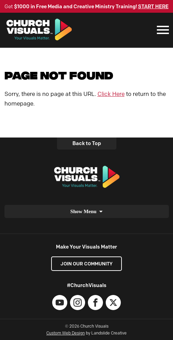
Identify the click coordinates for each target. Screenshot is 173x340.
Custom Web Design (65, 333)
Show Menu (83, 211)
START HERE (153, 6)
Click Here (111, 93)
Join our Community (86, 264)
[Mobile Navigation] (161, 29)
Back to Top (86, 143)
